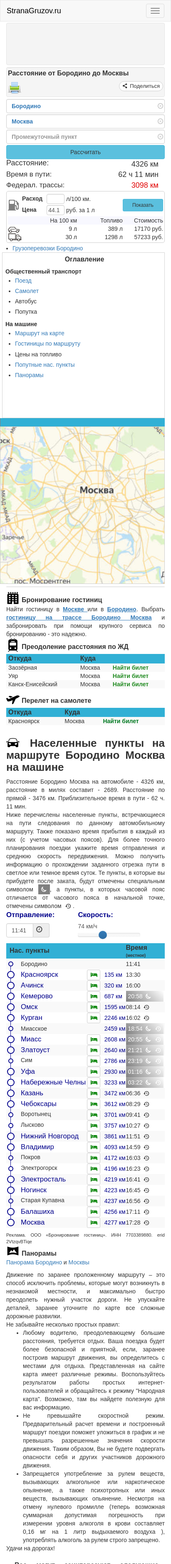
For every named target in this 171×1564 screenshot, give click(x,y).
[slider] (103, 935)
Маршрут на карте (39, 333)
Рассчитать (85, 152)
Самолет (27, 291)
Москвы (79, 1262)
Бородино (121, 609)
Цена (29, 209)
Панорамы (29, 375)
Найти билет (131, 667)
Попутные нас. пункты (45, 364)
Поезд (23, 280)
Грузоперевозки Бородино (47, 248)
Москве (75, 609)
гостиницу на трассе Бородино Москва (78, 617)
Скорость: (95, 915)
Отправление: (30, 915)
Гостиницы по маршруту (47, 343)
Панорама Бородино (34, 1262)
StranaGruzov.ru (34, 11)
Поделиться (144, 86)
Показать (143, 205)
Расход (32, 198)
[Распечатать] (14, 90)
